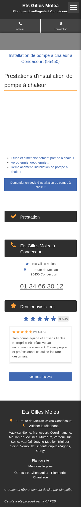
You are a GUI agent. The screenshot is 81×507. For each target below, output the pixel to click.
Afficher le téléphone (44, 426)
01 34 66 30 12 (41, 286)
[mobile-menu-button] (73, 7)
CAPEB (50, 501)
